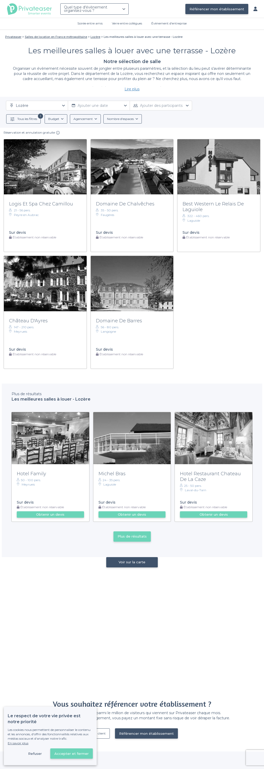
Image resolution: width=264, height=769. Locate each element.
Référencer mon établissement (216, 9)
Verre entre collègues (127, 23)
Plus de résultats (132, 536)
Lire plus (132, 89)
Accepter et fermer (71, 753)
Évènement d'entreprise (169, 23)
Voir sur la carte (132, 562)
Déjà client (98, 733)
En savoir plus (18, 743)
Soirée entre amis (90, 23)
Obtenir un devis (50, 514)
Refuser (35, 753)
